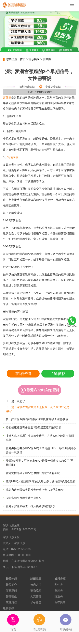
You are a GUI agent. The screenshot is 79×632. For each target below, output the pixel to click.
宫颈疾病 (34, 59)
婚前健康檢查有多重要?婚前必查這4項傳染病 (33, 427)
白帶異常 (60, 602)
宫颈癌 (7, 97)
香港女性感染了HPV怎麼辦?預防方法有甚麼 (33, 473)
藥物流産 (35, 590)
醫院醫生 (11, 596)
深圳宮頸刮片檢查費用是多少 (24, 498)
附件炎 (59, 584)
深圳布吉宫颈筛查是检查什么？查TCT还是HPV (35, 489)
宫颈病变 (12, 157)
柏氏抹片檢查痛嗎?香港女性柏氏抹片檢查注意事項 (37, 419)
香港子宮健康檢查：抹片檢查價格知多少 (30, 506)
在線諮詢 (23, 373)
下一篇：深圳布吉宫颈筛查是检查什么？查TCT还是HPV (37, 409)
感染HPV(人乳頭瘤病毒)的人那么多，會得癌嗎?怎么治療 (40, 481)
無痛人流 (35, 584)
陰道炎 (59, 596)
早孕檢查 (35, 602)
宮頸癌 (47, 59)
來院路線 (11, 602)
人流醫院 (35, 596)
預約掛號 (66, 621)
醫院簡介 (11, 584)
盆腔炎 (59, 590)
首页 (22, 59)
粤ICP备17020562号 (23, 529)
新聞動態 (11, 590)
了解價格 (58, 373)
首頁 (13, 621)
